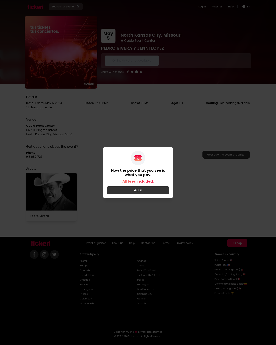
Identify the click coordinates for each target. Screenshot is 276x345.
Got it (138, 190)
